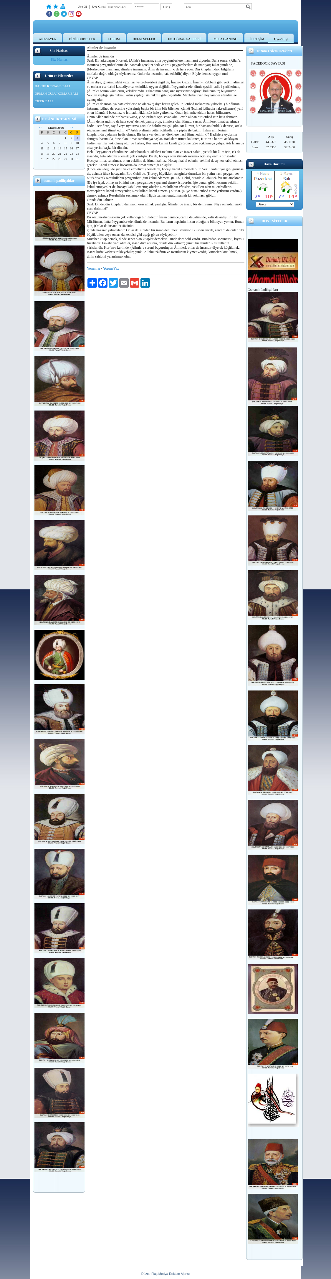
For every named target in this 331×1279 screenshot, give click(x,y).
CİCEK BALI (44, 101)
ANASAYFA (47, 39)
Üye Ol (82, 6)
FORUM (114, 39)
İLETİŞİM (257, 39)
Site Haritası (60, 59)
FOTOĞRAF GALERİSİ (184, 39)
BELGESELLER (144, 39)
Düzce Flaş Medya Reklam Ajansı (165, 1273)
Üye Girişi (281, 39)
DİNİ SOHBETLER (82, 39)
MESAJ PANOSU (225, 39)
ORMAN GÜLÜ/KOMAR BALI (56, 93)
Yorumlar (93, 268)
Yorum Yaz (111, 268)
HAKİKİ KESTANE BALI (52, 86)
